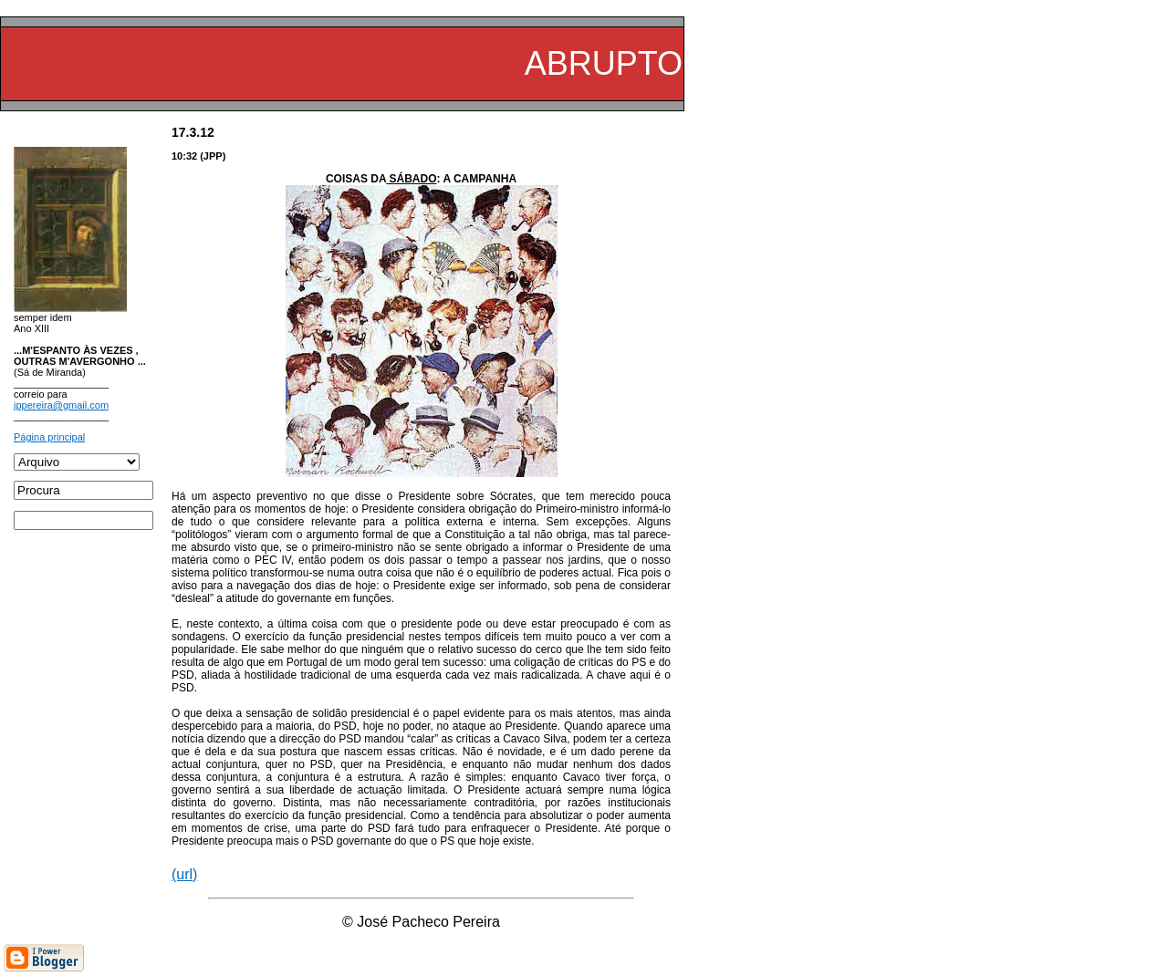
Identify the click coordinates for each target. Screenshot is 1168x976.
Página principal (49, 436)
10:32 (184, 156)
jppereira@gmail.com (61, 405)
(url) (184, 874)
